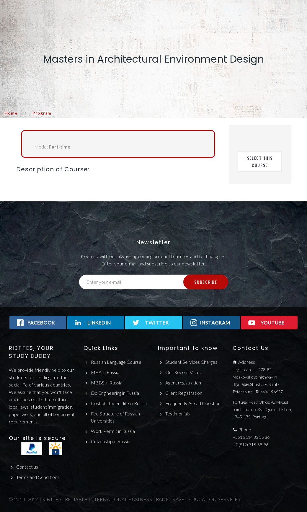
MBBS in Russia (106, 382)
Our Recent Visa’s (183, 372)
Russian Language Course (116, 362)
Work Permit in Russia (113, 431)
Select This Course (260, 161)
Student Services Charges (191, 362)
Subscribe (205, 282)
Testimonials (177, 413)
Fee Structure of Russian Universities (115, 417)
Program (41, 112)
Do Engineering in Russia (115, 393)
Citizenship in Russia (110, 441)
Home (10, 112)
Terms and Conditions (37, 477)
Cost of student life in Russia (119, 403)
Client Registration (183, 393)
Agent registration (183, 382)
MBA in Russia (105, 372)
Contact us (27, 466)
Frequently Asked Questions (194, 403)
